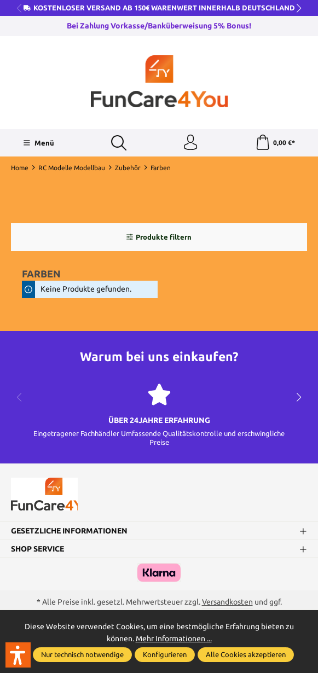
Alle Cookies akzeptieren (246, 654)
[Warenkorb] (275, 143)
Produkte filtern (159, 238)
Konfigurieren (165, 654)
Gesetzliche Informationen (69, 534)
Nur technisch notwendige (82, 654)
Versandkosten (227, 605)
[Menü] (38, 143)
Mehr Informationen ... (174, 638)
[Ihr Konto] (190, 143)
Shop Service (37, 552)
